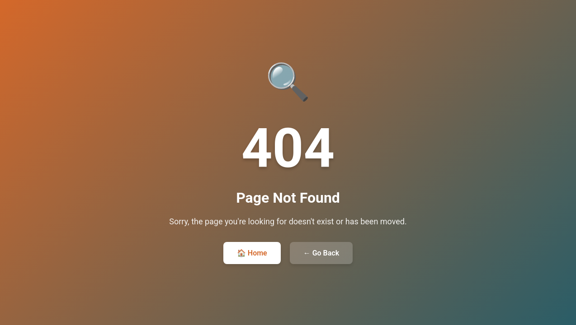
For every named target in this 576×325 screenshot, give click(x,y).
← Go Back (321, 253)
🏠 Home (252, 253)
